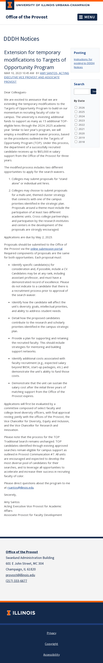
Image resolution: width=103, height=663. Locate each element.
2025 (82, 112)
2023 (82, 120)
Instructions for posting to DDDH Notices (84, 63)
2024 (82, 116)
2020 (82, 133)
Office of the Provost (27, 17)
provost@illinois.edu (20, 575)
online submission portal (46, 249)
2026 (82, 107)
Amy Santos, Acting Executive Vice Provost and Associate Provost (36, 77)
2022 (82, 124)
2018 (82, 142)
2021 (82, 129)
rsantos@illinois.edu (21, 487)
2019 (82, 137)
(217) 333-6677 (16, 581)
